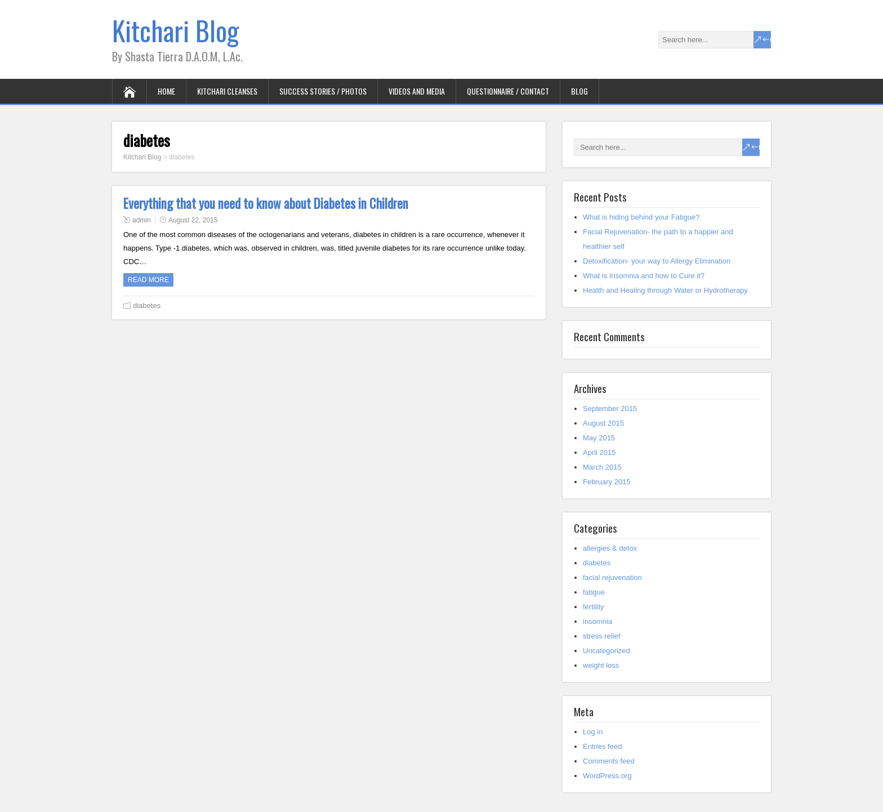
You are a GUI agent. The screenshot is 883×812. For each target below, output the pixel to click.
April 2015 (599, 452)
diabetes (146, 305)
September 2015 (610, 408)
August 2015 (603, 423)
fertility (593, 607)
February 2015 (607, 482)
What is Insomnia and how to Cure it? (643, 275)
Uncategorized (606, 650)
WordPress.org (607, 775)
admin (141, 220)
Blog (579, 91)
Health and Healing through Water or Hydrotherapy (665, 290)
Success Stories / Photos (323, 91)
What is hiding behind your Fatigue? (641, 217)
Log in (593, 732)
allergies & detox (610, 548)
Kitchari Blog (175, 30)
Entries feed (602, 746)
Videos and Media (417, 91)
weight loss (601, 665)
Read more (148, 280)
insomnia (597, 621)
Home (166, 91)
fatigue (594, 592)
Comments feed (609, 761)
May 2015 (599, 438)
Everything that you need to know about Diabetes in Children (265, 203)
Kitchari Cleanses (227, 91)
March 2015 (602, 467)
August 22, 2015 (192, 220)
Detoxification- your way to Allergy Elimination (656, 261)
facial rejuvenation (612, 577)
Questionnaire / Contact (508, 91)
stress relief (601, 636)
